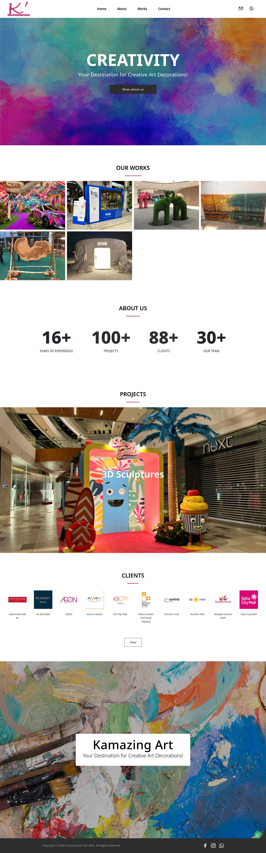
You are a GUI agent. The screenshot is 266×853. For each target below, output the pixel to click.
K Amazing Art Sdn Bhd (79, 845)
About (122, 9)
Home (101, 9)
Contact (164, 9)
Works (142, 9)
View (133, 642)
